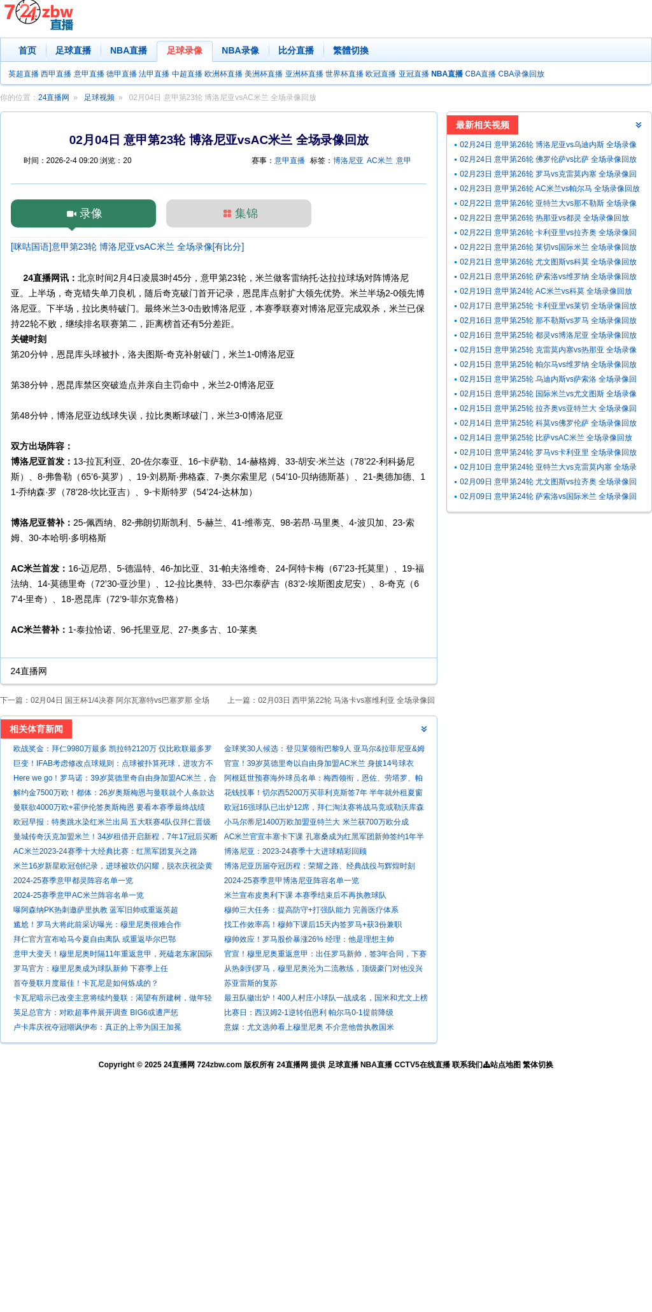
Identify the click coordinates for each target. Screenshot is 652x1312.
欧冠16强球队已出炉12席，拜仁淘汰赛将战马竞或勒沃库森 (324, 807)
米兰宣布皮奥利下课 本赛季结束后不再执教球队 (305, 895)
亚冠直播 (414, 73)
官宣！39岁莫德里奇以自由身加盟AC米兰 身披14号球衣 (319, 763)
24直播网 (53, 97)
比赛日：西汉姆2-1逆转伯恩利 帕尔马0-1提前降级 (308, 1012)
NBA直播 (128, 50)
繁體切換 (351, 50)
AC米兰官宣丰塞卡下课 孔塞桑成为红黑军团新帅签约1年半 (324, 836)
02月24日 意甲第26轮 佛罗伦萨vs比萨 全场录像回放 (548, 159)
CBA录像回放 (522, 73)
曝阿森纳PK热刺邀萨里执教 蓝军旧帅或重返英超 (95, 909)
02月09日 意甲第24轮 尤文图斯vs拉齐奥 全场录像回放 (548, 483)
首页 (27, 50)
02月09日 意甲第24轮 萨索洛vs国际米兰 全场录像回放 (548, 498)
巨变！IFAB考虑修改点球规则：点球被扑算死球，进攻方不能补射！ (113, 765)
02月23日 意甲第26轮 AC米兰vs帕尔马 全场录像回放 (550, 188)
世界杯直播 (344, 73)
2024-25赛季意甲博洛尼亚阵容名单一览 (291, 880)
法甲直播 (154, 73)
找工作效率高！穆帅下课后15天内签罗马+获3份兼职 (313, 924)
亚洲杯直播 (304, 73)
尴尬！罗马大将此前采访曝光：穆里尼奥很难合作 (97, 924)
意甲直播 (89, 73)
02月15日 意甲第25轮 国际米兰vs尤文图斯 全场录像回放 (548, 395)
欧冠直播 (380, 73)
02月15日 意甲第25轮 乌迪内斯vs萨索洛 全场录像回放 (548, 381)
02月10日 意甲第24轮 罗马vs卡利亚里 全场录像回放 (548, 452)
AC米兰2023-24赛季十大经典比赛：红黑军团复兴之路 (105, 851)
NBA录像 (240, 50)
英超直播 (23, 73)
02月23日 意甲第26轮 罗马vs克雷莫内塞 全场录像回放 (548, 175)
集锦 (246, 213)
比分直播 (296, 50)
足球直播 (73, 50)
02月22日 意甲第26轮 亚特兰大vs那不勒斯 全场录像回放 (548, 205)
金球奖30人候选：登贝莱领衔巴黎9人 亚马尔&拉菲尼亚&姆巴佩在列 (324, 750)
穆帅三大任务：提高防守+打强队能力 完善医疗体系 (311, 909)
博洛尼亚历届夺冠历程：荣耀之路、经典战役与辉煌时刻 (319, 865)
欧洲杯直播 (223, 73)
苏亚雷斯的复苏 (251, 983)
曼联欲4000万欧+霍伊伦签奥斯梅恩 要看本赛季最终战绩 (109, 807)
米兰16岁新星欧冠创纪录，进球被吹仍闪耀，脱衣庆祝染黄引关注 (113, 867)
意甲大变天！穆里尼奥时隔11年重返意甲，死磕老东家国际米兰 (113, 955)
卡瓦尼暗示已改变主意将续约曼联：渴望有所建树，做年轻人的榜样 (112, 999)
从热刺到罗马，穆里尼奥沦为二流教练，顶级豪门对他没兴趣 (323, 970)
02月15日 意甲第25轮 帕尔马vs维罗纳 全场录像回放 (548, 364)
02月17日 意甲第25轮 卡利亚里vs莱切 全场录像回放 (548, 305)
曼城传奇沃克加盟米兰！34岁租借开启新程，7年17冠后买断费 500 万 (115, 838)
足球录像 (184, 50)
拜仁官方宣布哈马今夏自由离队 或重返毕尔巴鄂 (94, 939)
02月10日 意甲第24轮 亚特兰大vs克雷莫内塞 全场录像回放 (548, 469)
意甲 (403, 160)
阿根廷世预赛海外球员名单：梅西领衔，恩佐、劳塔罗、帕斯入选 (323, 780)
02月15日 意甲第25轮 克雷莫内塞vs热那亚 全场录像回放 (548, 351)
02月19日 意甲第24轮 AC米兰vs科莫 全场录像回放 (546, 291)
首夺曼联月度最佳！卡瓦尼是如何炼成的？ (86, 983)
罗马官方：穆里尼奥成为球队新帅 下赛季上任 (90, 968)
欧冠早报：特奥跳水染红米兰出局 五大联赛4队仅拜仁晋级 (112, 822)
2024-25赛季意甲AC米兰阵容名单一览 (78, 895)
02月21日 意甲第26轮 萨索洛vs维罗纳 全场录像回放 (548, 276)
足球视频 (99, 97)
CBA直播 (480, 73)
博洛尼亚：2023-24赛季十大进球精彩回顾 (295, 851)
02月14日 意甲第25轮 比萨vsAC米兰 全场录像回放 (546, 437)
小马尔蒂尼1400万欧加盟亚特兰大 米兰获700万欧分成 (316, 822)
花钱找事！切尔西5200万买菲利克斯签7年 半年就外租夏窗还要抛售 (323, 794)
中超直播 (187, 73)
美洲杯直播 (263, 73)
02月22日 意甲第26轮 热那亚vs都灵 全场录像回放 (544, 217)
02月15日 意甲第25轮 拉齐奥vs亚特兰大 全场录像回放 (548, 410)
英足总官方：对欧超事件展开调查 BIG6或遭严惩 (95, 1012)
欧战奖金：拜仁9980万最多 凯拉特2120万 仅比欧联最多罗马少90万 (112, 750)
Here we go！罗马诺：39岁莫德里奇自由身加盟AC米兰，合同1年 (114, 780)
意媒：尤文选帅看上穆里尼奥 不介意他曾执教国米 (309, 1027)
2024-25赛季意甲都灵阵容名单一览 (73, 880)
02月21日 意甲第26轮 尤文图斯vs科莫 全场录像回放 (548, 261)
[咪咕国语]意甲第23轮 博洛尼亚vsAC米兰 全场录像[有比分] (127, 246)
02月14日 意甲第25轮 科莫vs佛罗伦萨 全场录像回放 (548, 423)
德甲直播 (121, 73)
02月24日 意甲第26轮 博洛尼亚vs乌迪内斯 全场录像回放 (548, 146)
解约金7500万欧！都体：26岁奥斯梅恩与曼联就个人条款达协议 (114, 794)
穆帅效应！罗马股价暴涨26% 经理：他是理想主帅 (309, 939)
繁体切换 (538, 1064)
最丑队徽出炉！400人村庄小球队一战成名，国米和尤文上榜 (326, 997)
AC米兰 (380, 160)
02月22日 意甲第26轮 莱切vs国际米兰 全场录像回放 (548, 247)
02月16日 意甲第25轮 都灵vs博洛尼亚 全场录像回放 (548, 335)
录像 (91, 213)
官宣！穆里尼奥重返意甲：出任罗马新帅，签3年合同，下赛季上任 (325, 955)
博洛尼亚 (348, 160)
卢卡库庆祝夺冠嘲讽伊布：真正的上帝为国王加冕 (97, 1027)
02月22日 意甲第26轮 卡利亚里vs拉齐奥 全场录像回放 (548, 234)
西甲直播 (56, 73)
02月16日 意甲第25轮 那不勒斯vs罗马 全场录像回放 (548, 320)
